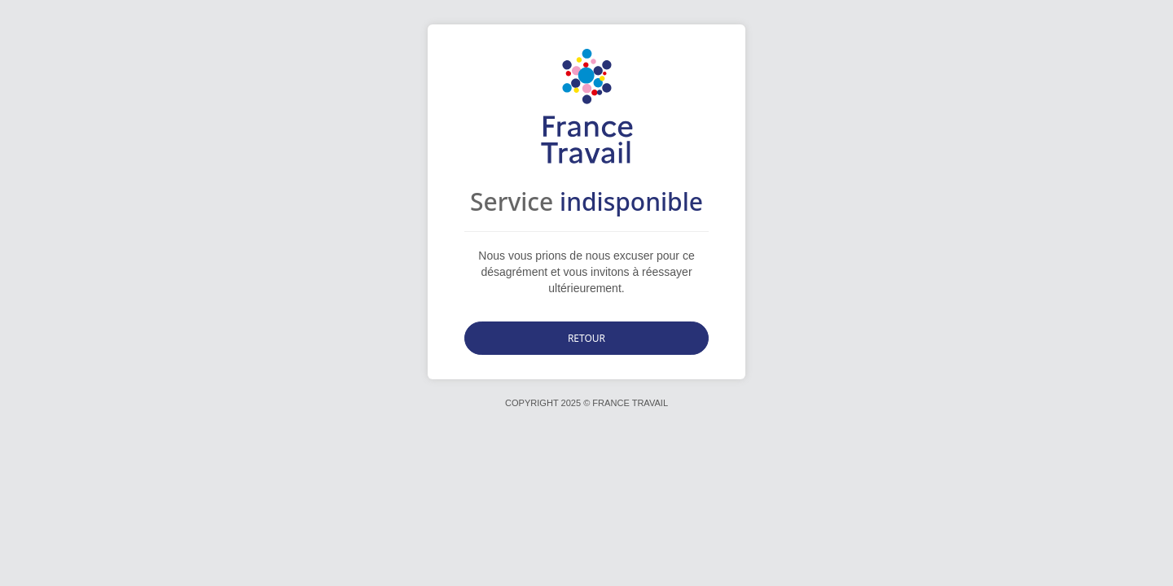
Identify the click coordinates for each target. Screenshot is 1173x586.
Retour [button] (586, 338)
